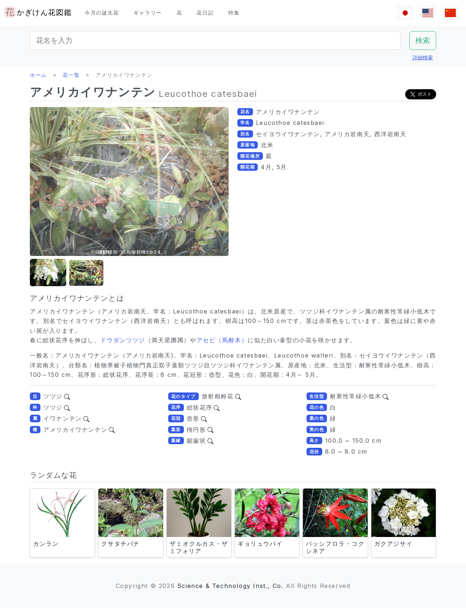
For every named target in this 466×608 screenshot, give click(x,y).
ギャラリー (148, 12)
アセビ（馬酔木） (222, 340)
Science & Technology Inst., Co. (230, 585)
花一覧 (71, 75)
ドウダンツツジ (122, 340)
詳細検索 (422, 57)
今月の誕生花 (102, 12)
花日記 (205, 12)
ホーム (38, 75)
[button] (48, 273)
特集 (234, 12)
